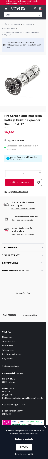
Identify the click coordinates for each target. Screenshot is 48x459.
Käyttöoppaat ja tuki (11, 354)
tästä (8, 47)
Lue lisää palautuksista (22, 219)
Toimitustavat (8, 341)
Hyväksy (24, 447)
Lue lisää (20, 159)
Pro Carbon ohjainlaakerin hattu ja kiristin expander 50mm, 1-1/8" (20, 33)
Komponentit (15, 24)
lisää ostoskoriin (19, 182)
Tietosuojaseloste (10, 366)
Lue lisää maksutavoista (23, 234)
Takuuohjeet (8, 350)
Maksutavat (7, 337)
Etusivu (4, 24)
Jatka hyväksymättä (24, 454)
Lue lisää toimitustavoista (23, 208)
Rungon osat (27, 24)
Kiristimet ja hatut (8, 28)
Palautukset (7, 345)
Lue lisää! (27, 3)
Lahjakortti (7, 358)
